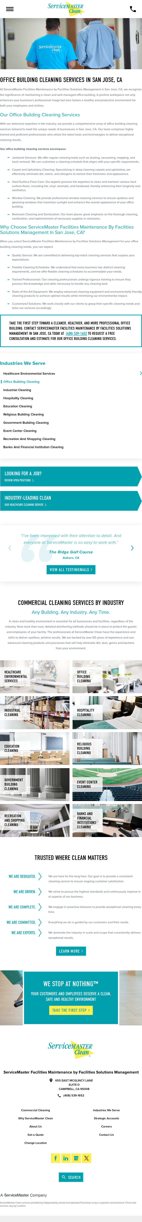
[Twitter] (86, 1158)
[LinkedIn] (66, 1158)
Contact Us (106, 1135)
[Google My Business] (76, 1158)
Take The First (71, 1010)
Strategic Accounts (106, 1118)
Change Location (35, 1143)
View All (71, 569)
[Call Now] (133, 9)
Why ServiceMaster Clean (35, 1118)
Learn (71, 951)
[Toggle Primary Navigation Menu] (9, 9)
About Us (35, 1126)
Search (71, 1177)
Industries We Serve (106, 1110)
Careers (106, 1126)
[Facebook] (55, 1158)
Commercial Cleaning (35, 1110)
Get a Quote (36, 1135)
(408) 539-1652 (76, 333)
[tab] (140, 373)
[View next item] (131, 548)
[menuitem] (71, 373)
